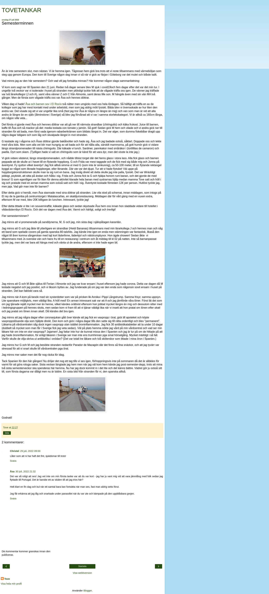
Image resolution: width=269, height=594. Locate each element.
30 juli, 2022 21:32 (25, 471)
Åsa (12, 471)
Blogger (87, 590)
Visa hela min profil (11, 583)
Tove (7, 579)
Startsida (82, 566)
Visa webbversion (82, 572)
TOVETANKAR (21, 10)
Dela (7, 433)
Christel (14, 451)
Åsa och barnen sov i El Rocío (43, 104)
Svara (13, 460)
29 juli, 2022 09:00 (30, 451)
